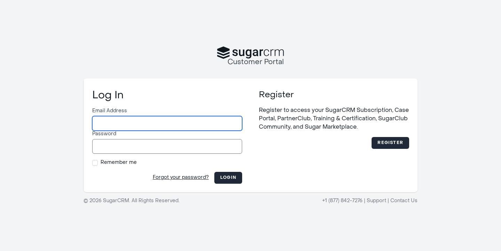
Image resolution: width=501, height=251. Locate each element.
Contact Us (404, 201)
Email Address (109, 111)
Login (228, 178)
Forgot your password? (181, 177)
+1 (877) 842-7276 (342, 201)
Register (390, 143)
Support (376, 201)
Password (104, 134)
